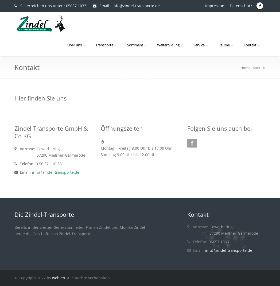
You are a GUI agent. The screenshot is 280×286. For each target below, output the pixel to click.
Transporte (107, 44)
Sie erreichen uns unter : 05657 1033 (50, 5)
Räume (226, 44)
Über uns (76, 44)
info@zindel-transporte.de (55, 172)
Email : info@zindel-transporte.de (126, 5)
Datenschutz (242, 5)
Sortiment (137, 44)
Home (245, 67)
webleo (58, 277)
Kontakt (252, 44)
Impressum (217, 5)
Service (201, 44)
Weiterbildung (170, 44)
